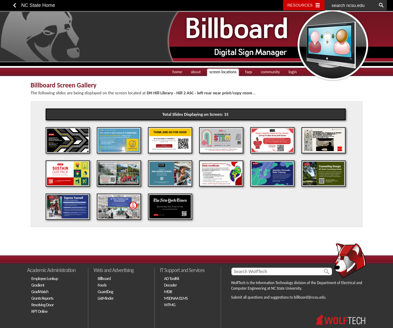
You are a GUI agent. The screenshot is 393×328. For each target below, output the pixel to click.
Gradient (37, 285)
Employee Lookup (44, 278)
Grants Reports (42, 298)
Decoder (170, 285)
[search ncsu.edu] (350, 5)
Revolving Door (42, 304)
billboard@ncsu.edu (309, 297)
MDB (168, 291)
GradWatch (39, 291)
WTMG (170, 304)
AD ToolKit (171, 278)
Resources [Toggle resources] (300, 5)
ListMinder (106, 298)
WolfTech (238, 282)
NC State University (286, 288)
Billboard (104, 278)
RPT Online (39, 311)
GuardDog (105, 291)
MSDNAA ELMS (176, 298)
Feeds (102, 285)
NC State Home (38, 5)
